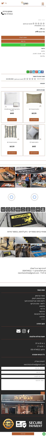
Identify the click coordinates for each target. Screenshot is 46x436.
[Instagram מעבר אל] (24, 332)
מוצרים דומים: (41, 90)
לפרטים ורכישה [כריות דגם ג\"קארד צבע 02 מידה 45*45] (12, 120)
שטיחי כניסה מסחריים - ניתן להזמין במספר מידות (26, 231)
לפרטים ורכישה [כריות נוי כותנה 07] (34, 153)
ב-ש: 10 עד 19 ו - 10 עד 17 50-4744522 (38, 346)
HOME (39, 20)
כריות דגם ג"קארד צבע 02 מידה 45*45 (12, 110)
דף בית (43, 20)
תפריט (43, 5)
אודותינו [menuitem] (42, 316)
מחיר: (42, 29)
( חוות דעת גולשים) (27, 24)
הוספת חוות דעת (10, 79)
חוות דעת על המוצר (39, 76)
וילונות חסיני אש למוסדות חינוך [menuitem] (34, 301)
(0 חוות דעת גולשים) (18, 79)
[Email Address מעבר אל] (18, 332)
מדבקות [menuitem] (42, 311)
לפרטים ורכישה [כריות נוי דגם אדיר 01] (12, 153)
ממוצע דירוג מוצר (25, 79)
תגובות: (42, 83)
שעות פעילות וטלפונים (37, 337)
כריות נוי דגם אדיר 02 (34, 109)
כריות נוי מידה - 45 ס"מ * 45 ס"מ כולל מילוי (38, 54)
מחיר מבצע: (42, 32)
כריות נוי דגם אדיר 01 (12, 142)
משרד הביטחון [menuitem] (40, 295)
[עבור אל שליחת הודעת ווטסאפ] (44, 434)
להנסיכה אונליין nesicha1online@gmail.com (34, 362)
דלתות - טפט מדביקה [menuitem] (37, 303)
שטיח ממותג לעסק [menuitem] (38, 298)
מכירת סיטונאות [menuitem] (39, 314)
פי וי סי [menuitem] (42, 309)
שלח (43, 393)
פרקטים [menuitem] (42, 306)
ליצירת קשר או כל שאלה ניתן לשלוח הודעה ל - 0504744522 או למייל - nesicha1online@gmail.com (32, 270)
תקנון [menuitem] (43, 319)
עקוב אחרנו (41, 324)
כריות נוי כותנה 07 (34, 142)
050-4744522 (8, 14)
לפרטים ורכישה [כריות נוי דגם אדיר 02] (34, 120)
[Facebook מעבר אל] (28, 332)
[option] (23, 404)
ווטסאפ (23, 45)
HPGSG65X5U (37, 25)
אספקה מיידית (7, 12)
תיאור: (43, 48)
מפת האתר (41, 290)
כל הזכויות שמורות (38, 355)
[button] (4, 404)
